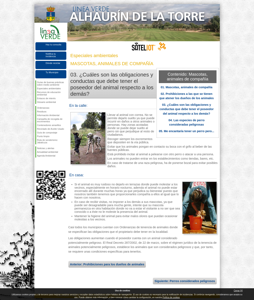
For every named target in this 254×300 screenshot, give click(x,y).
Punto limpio (43, 136)
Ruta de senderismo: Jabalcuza (47, 141)
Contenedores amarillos (49, 125)
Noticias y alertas (45, 148)
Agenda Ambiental (46, 155)
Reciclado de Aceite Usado (50, 129)
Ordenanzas (43, 108)
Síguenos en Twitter (44, 164)
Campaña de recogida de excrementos (50, 120)
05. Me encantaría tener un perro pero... (186, 131)
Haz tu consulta (53, 44)
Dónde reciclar (53, 63)
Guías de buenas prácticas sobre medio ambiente (50, 83)
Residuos (42, 111)
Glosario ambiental (46, 102)
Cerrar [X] (238, 290)
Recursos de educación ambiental (49, 93)
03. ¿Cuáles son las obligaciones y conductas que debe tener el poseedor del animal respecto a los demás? (186, 109)
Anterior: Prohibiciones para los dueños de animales (107, 264)
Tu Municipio (52, 72)
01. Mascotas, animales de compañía (186, 87)
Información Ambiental (48, 115)
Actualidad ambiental (47, 152)
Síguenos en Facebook (37, 164)
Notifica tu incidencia (51, 55)
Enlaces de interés (46, 98)
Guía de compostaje (47, 132)
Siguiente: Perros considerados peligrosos (185, 281)
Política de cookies (171, 297)
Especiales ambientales (49, 88)
